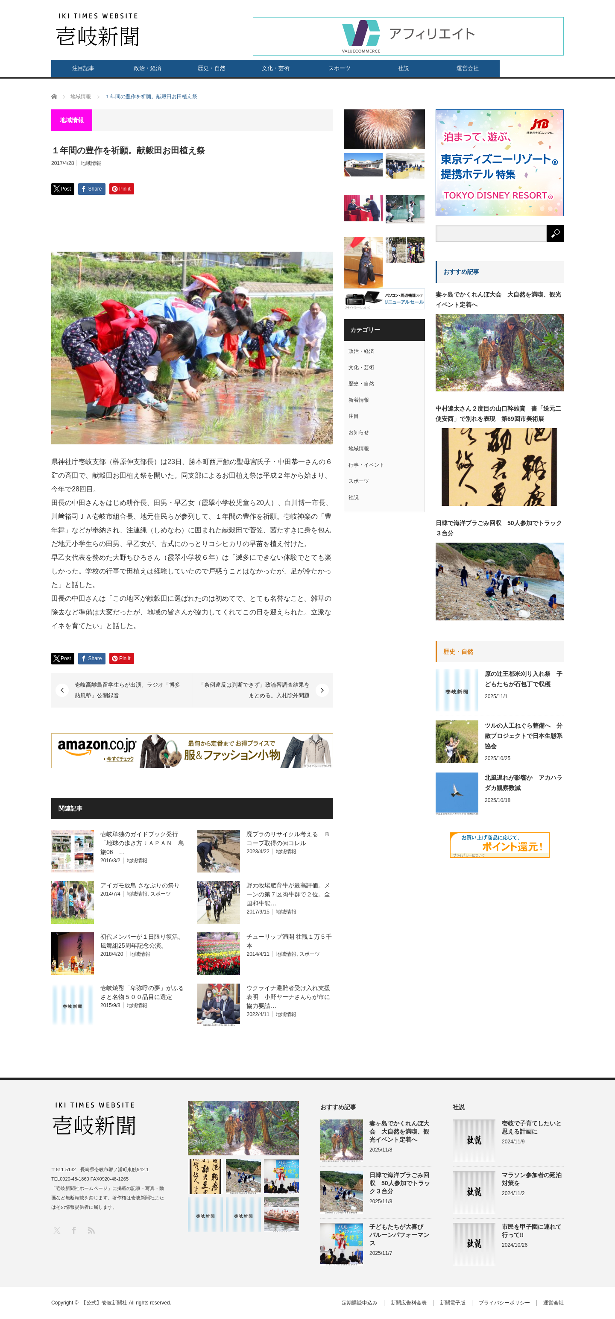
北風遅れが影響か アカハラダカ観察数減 (523, 782)
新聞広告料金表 (409, 1303)
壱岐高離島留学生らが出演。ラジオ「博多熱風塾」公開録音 (127, 690)
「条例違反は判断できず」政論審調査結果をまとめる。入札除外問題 (254, 690)
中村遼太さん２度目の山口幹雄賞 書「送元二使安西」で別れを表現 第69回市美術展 (498, 413)
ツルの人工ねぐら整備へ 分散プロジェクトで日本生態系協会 (523, 735)
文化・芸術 (276, 68)
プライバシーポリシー (504, 1303)
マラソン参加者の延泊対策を (532, 1179)
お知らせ (358, 432)
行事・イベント (366, 465)
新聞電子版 (453, 1303)
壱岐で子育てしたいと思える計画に (532, 1127)
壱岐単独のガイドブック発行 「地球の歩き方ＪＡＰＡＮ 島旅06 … (142, 843)
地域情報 (91, 163)
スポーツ (339, 68)
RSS (90, 1230)
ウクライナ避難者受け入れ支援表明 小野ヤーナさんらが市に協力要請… (288, 996)
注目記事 (83, 68)
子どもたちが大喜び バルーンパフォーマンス (399, 1234)
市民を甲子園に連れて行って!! (532, 1230)
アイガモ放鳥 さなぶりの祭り (140, 885)
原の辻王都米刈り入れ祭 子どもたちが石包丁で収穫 (523, 678)
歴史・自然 (212, 68)
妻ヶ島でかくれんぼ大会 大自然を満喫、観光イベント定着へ (498, 299)
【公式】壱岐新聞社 (104, 1303)
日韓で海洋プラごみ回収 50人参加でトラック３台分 (499, 528)
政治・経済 (147, 68)
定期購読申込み (360, 1303)
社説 (403, 68)
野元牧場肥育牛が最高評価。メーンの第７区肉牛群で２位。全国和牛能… (288, 894)
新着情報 (358, 400)
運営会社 (468, 68)
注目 (353, 416)
